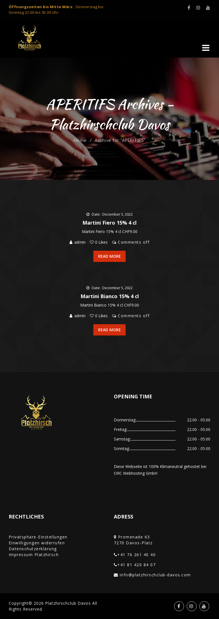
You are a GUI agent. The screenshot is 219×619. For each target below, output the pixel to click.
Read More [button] (109, 256)
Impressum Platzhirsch (34, 554)
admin (80, 242)
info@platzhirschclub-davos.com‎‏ (155, 574)
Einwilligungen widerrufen (37, 542)
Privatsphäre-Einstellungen (38, 537)
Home (80, 140)
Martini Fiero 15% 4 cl (109, 222)
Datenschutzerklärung (33, 548)
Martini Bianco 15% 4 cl (109, 296)
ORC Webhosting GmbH (135, 473)
